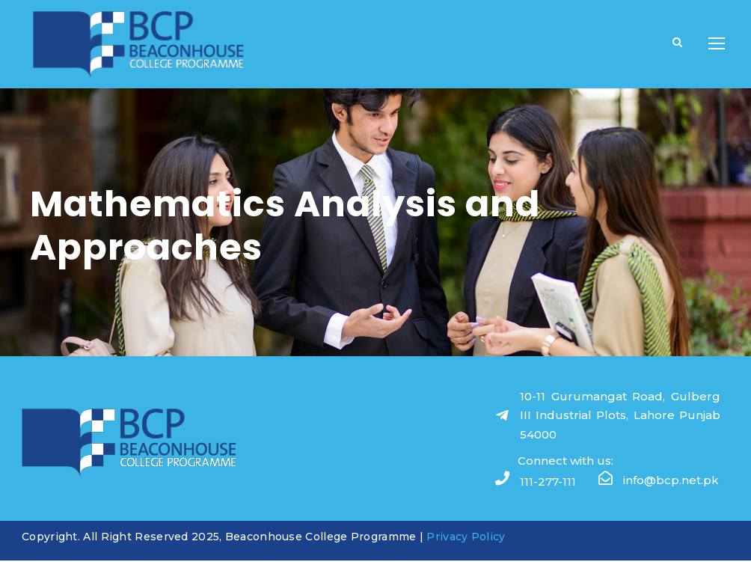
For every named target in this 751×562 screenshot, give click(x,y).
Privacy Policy (465, 537)
